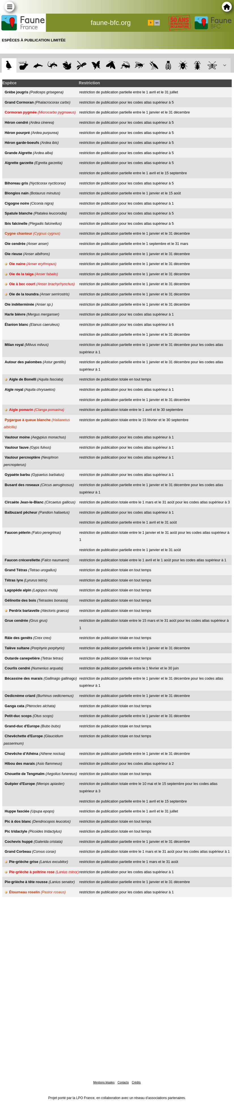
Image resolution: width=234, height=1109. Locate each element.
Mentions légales (103, 1082)
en (157, 22)
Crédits (136, 1082)
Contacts (123, 1082)
